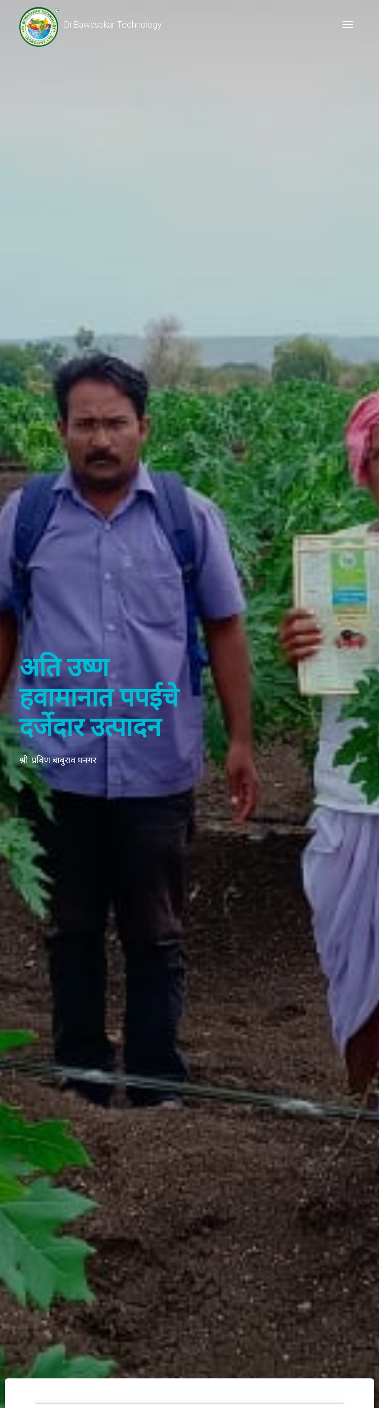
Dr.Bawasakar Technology (90, 24)
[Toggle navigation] (348, 25)
